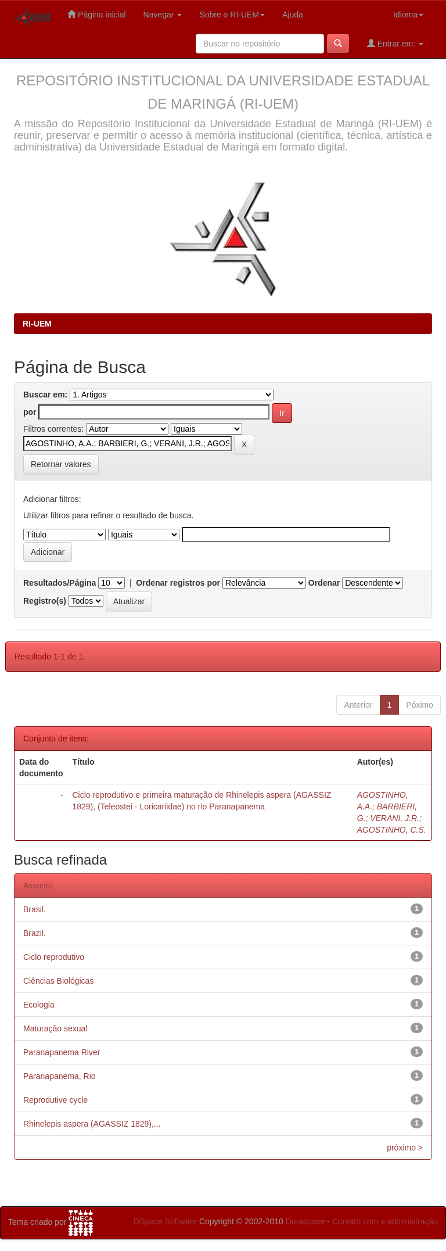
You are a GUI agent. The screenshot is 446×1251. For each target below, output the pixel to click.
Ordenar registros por (178, 582)
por (30, 412)
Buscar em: (45, 394)
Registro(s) (44, 600)
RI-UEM (37, 323)
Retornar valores (61, 464)
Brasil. (34, 909)
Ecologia (39, 1004)
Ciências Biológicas (58, 980)
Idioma (408, 14)
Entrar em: (395, 43)
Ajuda (292, 14)
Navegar (162, 14)
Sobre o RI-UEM (232, 14)
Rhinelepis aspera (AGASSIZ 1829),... (92, 1123)
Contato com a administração (385, 1221)
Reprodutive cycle (55, 1100)
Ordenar (324, 582)
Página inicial (96, 14)
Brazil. (34, 933)
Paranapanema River (61, 1052)
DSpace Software (165, 1221)
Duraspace (305, 1221)
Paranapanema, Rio (59, 1076)
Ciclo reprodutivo (53, 957)
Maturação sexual (55, 1028)
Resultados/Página (59, 582)
